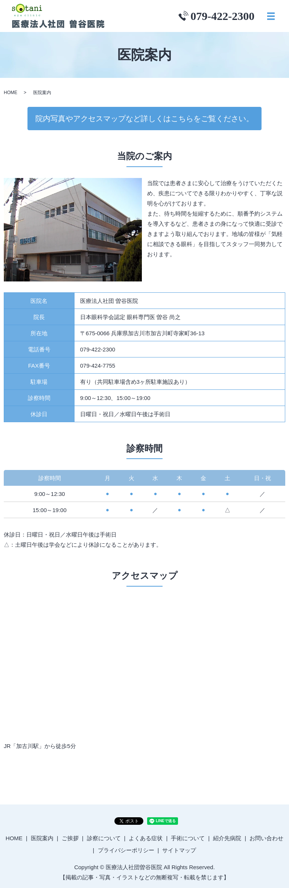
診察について (104, 838)
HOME (10, 92)
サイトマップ (179, 850)
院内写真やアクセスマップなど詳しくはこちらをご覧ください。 (144, 118)
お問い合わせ (266, 838)
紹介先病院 (227, 838)
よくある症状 (146, 838)
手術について (188, 838)
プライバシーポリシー (126, 850)
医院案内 (42, 838)
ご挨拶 (70, 838)
